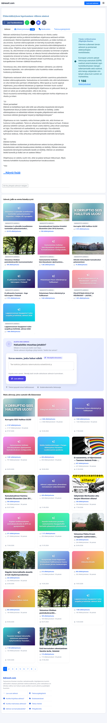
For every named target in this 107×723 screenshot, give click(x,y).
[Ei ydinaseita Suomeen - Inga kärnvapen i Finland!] (19, 285)
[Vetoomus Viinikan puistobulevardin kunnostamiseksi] (19, 251)
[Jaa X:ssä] (32, 22)
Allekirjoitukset (24, 29)
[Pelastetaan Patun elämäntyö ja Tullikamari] (53, 285)
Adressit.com (7, 3)
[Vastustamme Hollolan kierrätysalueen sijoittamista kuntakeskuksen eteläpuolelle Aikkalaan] (53, 251)
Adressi (7, 29)
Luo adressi (17, 378)
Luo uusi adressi (92, 3)
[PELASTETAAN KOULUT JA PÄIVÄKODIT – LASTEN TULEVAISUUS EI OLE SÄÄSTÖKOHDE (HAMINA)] (88, 285)
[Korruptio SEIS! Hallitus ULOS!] (88, 217)
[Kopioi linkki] (44, 22)
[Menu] (103, 3)
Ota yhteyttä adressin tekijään (15, 186)
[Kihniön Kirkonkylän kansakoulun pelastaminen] (88, 251)
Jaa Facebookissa (12, 23)
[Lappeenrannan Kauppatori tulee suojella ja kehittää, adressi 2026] (19, 318)
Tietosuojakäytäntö (62, 29)
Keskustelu (44, 29)
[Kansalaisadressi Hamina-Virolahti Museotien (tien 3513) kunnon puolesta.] (53, 218)
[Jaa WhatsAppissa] (27, 22)
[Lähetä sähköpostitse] (38, 22)
